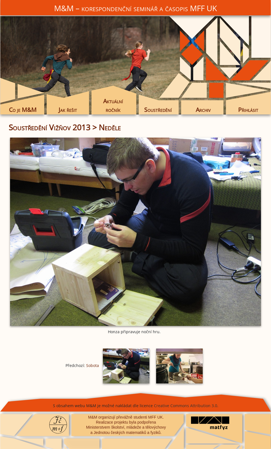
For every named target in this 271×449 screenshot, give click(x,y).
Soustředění (158, 110)
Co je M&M (23, 110)
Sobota (92, 365)
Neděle (110, 127)
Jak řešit (68, 110)
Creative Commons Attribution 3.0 (185, 405)
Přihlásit (248, 110)
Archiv (203, 110)
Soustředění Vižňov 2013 (49, 127)
